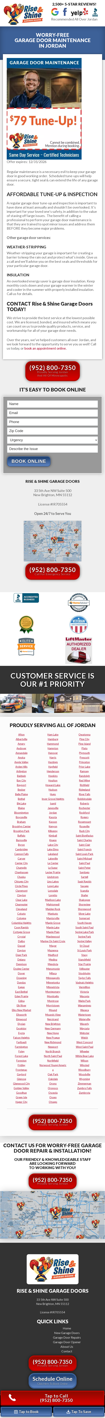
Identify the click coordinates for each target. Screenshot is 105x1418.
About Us (66, 1346)
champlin (21, 867)
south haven (84, 922)
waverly (84, 1023)
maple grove (52, 922)
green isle (21, 1097)
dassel (21, 945)
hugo (53, 794)
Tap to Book (26, 1411)
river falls (84, 794)
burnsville (21, 840)
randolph (84, 775)
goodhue (21, 1092)
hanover (53, 752)
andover (21, 748)
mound (53, 1010)
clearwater (21, 904)
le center (53, 863)
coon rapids (21, 927)
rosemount (84, 821)
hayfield (53, 766)
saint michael (84, 858)
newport (53, 1046)
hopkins (53, 775)
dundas (21, 982)
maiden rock (53, 909)
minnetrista (52, 987)
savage (84, 886)
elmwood (21, 1019)
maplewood (53, 936)
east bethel (21, 991)
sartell (84, 876)
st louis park (84, 950)
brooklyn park (21, 831)
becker (21, 789)
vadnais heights (84, 982)
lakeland (53, 853)
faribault (21, 1042)
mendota (53, 964)
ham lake (52, 734)
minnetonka (53, 982)
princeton (84, 762)
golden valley (21, 1088)
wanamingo (84, 1005)
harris (53, 757)
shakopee (84, 899)
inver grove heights (53, 798)
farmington (21, 1046)
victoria (84, 991)
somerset (84, 918)
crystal (21, 936)
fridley (21, 1065)
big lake (21, 803)
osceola (53, 1092)
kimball (53, 835)
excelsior (21, 1028)
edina (21, 1000)
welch (84, 1037)
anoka (21, 757)
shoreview (84, 904)
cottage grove (21, 932)
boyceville (21, 817)
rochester (84, 808)
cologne (21, 918)
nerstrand (53, 1019)
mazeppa (53, 950)
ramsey (84, 771)
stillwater (84, 968)
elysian (21, 1023)
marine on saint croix (53, 941)
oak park (53, 1074)
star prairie (84, 964)
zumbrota (84, 1092)
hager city (21, 1101)
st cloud (84, 945)
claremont (21, 890)
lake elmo (53, 849)
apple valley (21, 762)
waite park (84, 1000)
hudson (53, 789)
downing (21, 977)
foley (21, 1051)
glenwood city (21, 1083)
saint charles (84, 840)
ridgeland (84, 789)
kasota (53, 817)
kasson (53, 821)
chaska (21, 876)
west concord (84, 1042)
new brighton (52, 1023)
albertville (21, 739)
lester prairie (52, 872)
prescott (84, 757)
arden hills (21, 766)
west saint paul (84, 1046)
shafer (84, 895)
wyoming (84, 1078)
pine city (84, 739)
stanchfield (84, 959)
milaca (53, 973)
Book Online (29, 461)
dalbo (21, 941)
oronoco (53, 1088)
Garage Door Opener (67, 1342)
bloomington (21, 812)
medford (53, 954)
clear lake (21, 899)
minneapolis (53, 977)
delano (21, 959)
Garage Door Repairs (67, 1337)
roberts (84, 803)
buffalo (21, 835)
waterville (84, 1019)
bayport (21, 785)
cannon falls (21, 853)
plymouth (84, 752)
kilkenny (53, 831)
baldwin (21, 775)
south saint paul (84, 927)
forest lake (21, 1056)
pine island (85, 743)
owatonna (84, 734)
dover (21, 973)
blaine (21, 808)
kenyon (53, 826)
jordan (53, 812)
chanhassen (21, 872)
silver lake (84, 913)
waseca (84, 1010)
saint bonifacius (84, 835)
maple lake (52, 927)
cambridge (21, 849)
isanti (53, 803)
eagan (21, 987)
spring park (84, 936)
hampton (53, 748)
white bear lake (84, 1056)
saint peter (84, 867)
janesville (53, 808)
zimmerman (84, 1083)
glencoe (21, 1078)
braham (21, 821)
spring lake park (84, 932)
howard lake (52, 785)
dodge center (21, 968)
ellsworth (21, 1014)
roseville (84, 826)
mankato (53, 913)
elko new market (21, 1010)
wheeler (84, 1051)
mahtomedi (53, 904)
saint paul (84, 863)
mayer (53, 945)
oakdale (53, 1078)
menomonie (53, 968)
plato (85, 748)
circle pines (21, 886)
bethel (21, 798)
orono (53, 1083)
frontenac (21, 1069)
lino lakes (53, 881)
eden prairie (21, 996)
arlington (21, 771)
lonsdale (53, 890)
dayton (21, 950)
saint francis (85, 849)
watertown (84, 1014)
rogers (84, 817)
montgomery (52, 991)
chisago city (21, 881)
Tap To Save (78, 1411)
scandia (84, 890)
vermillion (84, 987)
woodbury (84, 1069)
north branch (52, 1051)
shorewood (84, 909)
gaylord (21, 1074)
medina (53, 959)
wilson (84, 1060)
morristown (53, 1005)
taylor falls (84, 977)
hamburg (53, 739)
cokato (21, 913)
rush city (84, 831)
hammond (53, 743)
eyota (21, 1033)
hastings (53, 762)
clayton (21, 895)
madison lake (53, 899)
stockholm (84, 973)
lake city (53, 844)
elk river (21, 1005)
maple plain (53, 932)
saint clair (84, 844)
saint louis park (84, 853)
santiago (84, 872)
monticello (53, 996)
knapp (53, 840)
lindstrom (53, 876)
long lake (53, 886)
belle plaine (21, 794)
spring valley (84, 941)
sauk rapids (84, 881)
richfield (84, 785)
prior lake (84, 766)
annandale (21, 752)
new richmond (53, 1042)
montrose (53, 1000)
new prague (53, 1037)
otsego (53, 1101)
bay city (21, 780)
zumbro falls (84, 1088)
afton (21, 734)
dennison (21, 964)
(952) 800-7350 (52, 370)
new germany (53, 1028)
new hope (53, 1033)
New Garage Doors (67, 1333)
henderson (53, 771)
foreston (21, 1060)
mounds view (53, 1014)
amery (21, 743)
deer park (21, 954)
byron (21, 844)
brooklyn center (21, 826)
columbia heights (21, 922)
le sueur (53, 867)
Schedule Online (53, 1380)
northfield (53, 1060)
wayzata (84, 1028)
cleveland (21, 909)
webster (84, 1033)
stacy (84, 954)
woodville (84, 1074)
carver (21, 858)
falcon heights (21, 1037)
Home (67, 1328)
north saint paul (53, 1056)
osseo (53, 1097)
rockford (84, 812)
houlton (52, 780)
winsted (84, 1065)
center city (21, 863)
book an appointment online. (45, 348)
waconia (84, 996)
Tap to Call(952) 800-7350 (40, 1398)
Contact (66, 1351)
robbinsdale (85, 798)
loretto (53, 895)
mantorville (52, 918)
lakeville (53, 858)
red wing (84, 780)
